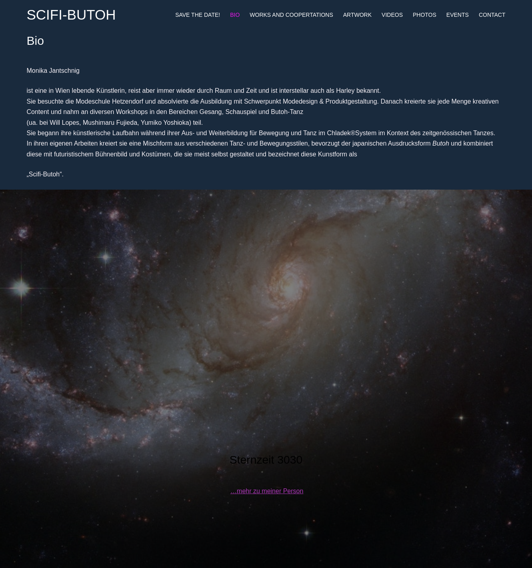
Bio (235, 15)
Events (457, 15)
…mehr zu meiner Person (266, 491)
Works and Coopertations (291, 15)
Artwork (357, 15)
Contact (492, 15)
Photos (424, 15)
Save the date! (197, 15)
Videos (392, 15)
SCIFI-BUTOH (71, 14)
